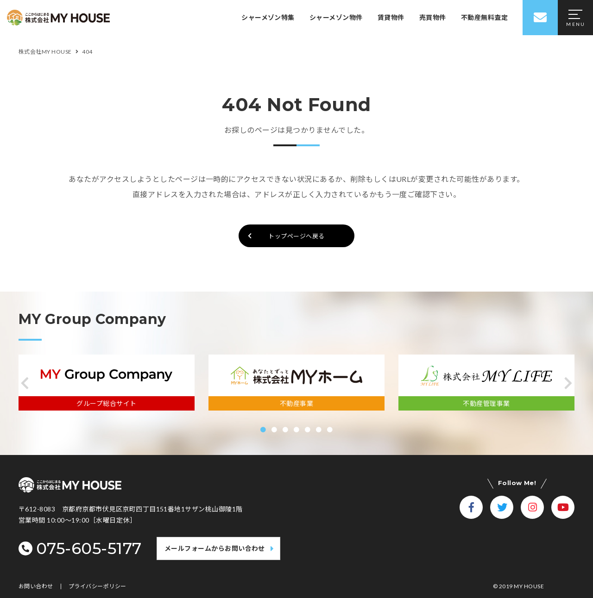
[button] (25, 383)
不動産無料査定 (484, 17)
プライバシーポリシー (97, 586)
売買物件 (432, 17)
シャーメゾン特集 (268, 17)
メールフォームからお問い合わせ (214, 548)
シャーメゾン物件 (336, 17)
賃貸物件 (391, 17)
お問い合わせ (36, 586)
